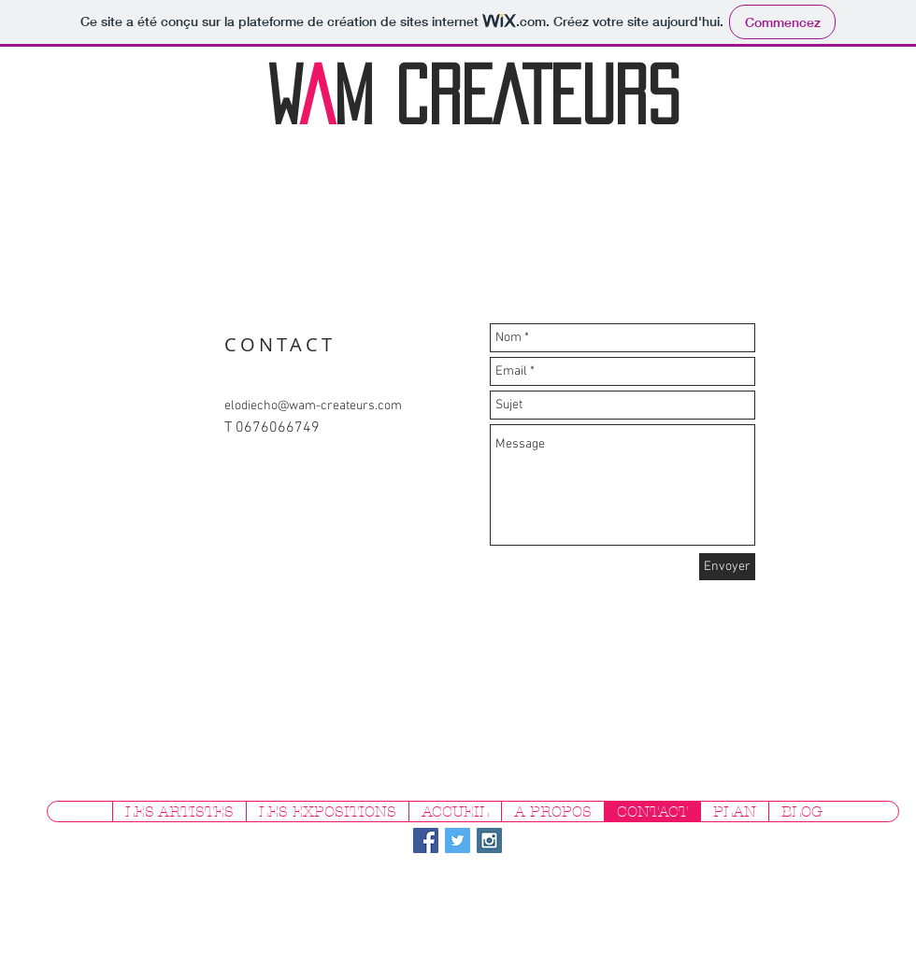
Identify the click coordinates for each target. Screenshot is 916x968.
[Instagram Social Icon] (489, 840)
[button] (179, 811)
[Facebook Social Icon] (425, 840)
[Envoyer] (727, 566)
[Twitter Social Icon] (457, 840)
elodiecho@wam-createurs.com (313, 406)
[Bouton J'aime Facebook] (782, 846)
